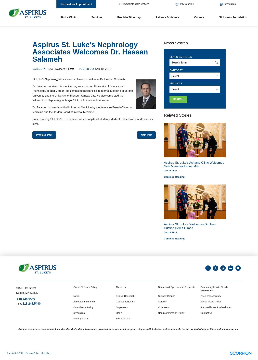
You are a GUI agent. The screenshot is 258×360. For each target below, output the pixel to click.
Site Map (45, 353)
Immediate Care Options (133, 4)
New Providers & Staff (61, 68)
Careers (199, 17)
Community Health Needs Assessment (214, 289)
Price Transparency (210, 296)
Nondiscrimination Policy (171, 313)
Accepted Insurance (84, 301)
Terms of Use (123, 318)
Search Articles (180, 57)
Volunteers (163, 307)
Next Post (146, 135)
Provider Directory (129, 17)
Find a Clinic (68, 17)
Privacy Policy (80, 318)
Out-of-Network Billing (85, 287)
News (76, 296)
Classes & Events (125, 301)
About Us (121, 287)
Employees (122, 307)
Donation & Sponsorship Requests (176, 287)
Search (178, 99)
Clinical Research (125, 296)
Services (96, 17)
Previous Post (44, 135)
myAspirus (228, 4)
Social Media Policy (210, 301)
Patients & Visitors (167, 17)
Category (176, 70)
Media (119, 313)
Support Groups (166, 296)
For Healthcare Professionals (216, 307)
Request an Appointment (76, 4)
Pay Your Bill (185, 4)
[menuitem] (71, 17)
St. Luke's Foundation (233, 17)
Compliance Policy (83, 307)
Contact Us (206, 313)
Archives (175, 83)
